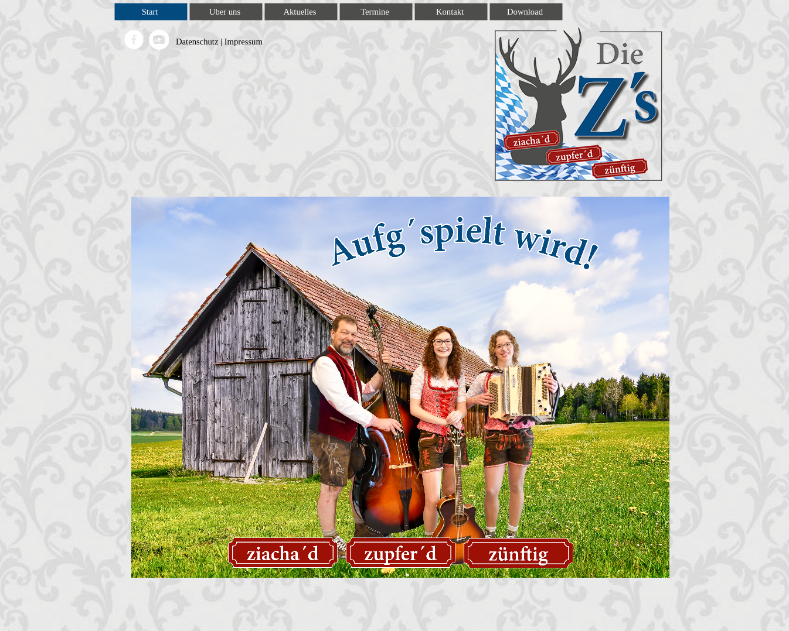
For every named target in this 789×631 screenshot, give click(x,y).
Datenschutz (197, 41)
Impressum (244, 41)
